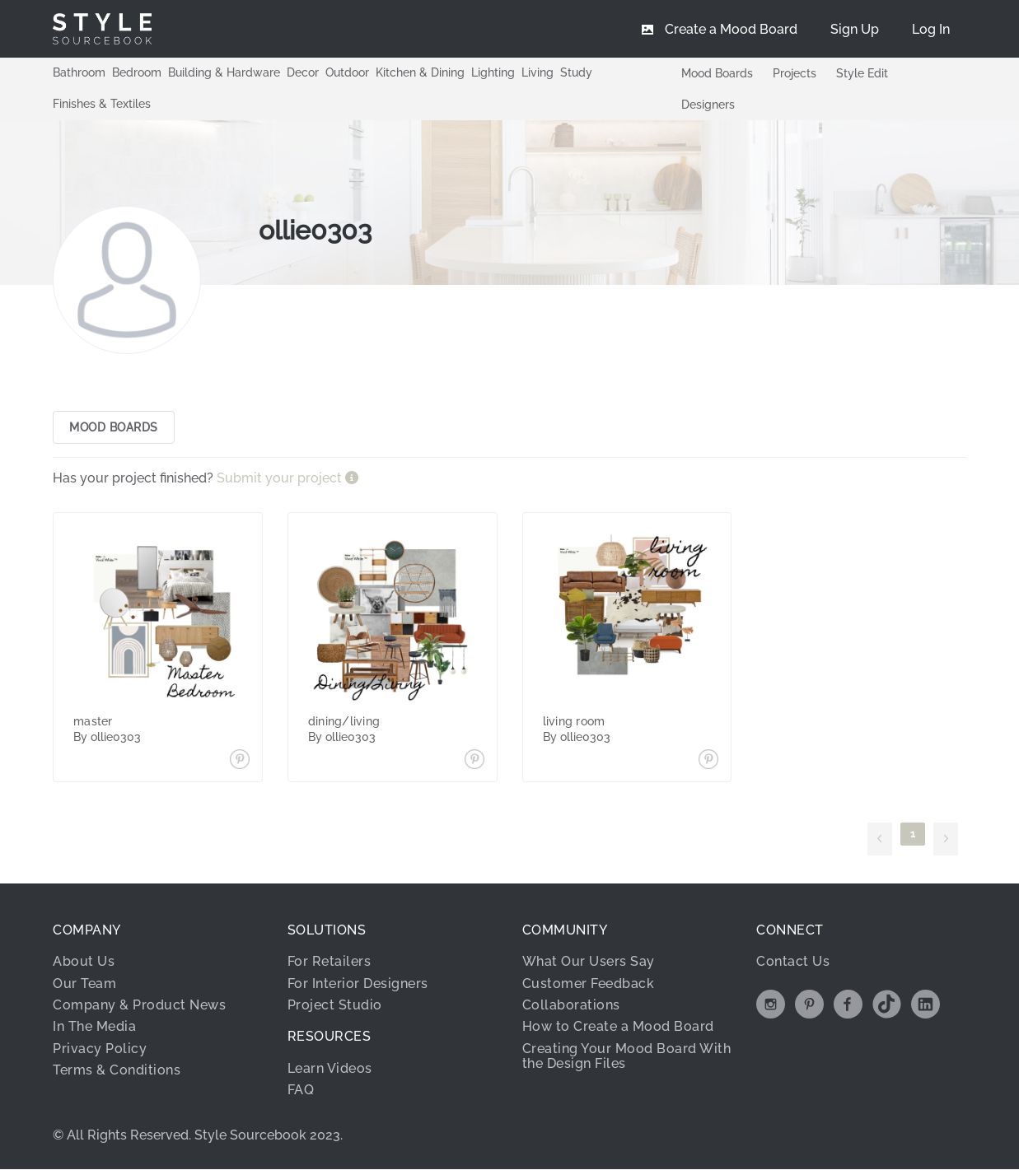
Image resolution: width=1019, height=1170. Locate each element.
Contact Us (793, 962)
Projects (794, 73)
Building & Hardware (224, 72)
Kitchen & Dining (420, 72)
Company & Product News (139, 1006)
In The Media (94, 1027)
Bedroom (136, 72)
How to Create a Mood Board (618, 1027)
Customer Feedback (588, 983)
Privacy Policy (100, 1048)
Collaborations (571, 1006)
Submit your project (281, 479)
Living (537, 72)
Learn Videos (329, 1068)
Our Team (84, 983)
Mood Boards (717, 73)
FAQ (301, 1090)
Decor (303, 72)
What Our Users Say (588, 962)
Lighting (493, 72)
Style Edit (862, 73)
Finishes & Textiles (102, 103)
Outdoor (347, 72)
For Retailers (329, 962)
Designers (708, 104)
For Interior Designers (357, 983)
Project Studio (334, 1006)
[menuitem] (930, 29)
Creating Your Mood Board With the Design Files (627, 1056)
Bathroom (79, 72)
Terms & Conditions (116, 1071)
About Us (84, 962)
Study (576, 72)
